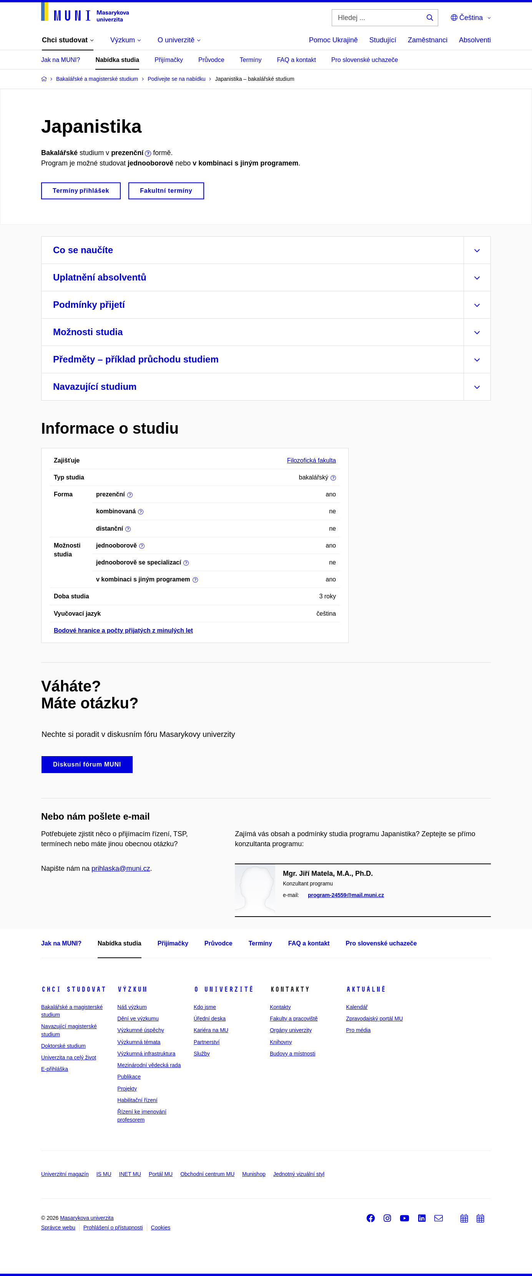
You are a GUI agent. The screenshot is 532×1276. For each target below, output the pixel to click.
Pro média (358, 1030)
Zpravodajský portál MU (374, 1018)
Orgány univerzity (291, 1030)
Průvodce (211, 60)
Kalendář (356, 1007)
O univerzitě (224, 989)
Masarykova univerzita (86, 1218)
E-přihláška (54, 1069)
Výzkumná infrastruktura (146, 1054)
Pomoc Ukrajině (333, 40)
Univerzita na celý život (68, 1057)
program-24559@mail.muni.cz (346, 895)
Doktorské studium (63, 1046)
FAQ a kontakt (296, 60)
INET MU (130, 1174)
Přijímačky (169, 60)
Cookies (161, 1227)
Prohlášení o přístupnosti (113, 1227)
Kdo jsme (205, 1007)
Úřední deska (210, 1018)
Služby (202, 1054)
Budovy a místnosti (292, 1054)
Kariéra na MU (211, 1030)
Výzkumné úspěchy (140, 1030)
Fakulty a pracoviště (294, 1018)
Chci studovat (73, 989)
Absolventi (475, 40)
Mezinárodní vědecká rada (149, 1065)
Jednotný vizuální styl (298, 1174)
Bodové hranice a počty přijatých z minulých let (123, 630)
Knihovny (281, 1042)
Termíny (251, 60)
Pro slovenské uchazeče (364, 60)
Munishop (254, 1174)
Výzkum (132, 989)
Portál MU (161, 1174)
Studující (382, 40)
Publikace (129, 1077)
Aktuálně (366, 989)
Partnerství (207, 1042)
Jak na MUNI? (60, 60)
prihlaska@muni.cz (120, 868)
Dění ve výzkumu (137, 1018)
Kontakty (280, 1007)
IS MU (103, 1174)
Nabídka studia (117, 60)
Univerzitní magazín (65, 1174)
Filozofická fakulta (311, 460)
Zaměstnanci (427, 40)
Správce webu (58, 1227)
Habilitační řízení (137, 1100)
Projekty (127, 1089)
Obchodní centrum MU (207, 1174)
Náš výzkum (131, 1007)
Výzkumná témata (138, 1042)
